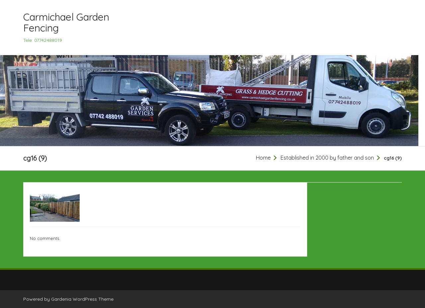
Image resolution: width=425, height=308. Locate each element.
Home (263, 157)
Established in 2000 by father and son (327, 157)
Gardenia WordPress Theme (82, 299)
